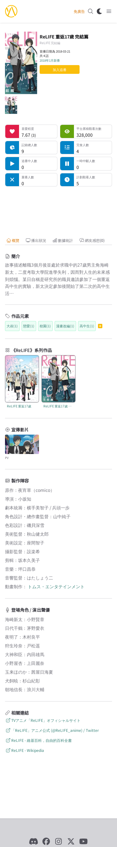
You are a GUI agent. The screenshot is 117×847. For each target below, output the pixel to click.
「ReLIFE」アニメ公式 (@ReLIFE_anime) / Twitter (52, 730)
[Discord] (33, 841)
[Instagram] (58, 841)
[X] (71, 841)
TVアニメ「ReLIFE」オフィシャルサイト (42, 720)
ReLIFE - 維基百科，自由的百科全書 (38, 740)
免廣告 (79, 11)
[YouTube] (83, 841)
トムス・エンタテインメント (56, 586)
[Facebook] (46, 841)
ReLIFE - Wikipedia (24, 750)
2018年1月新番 (50, 60)
